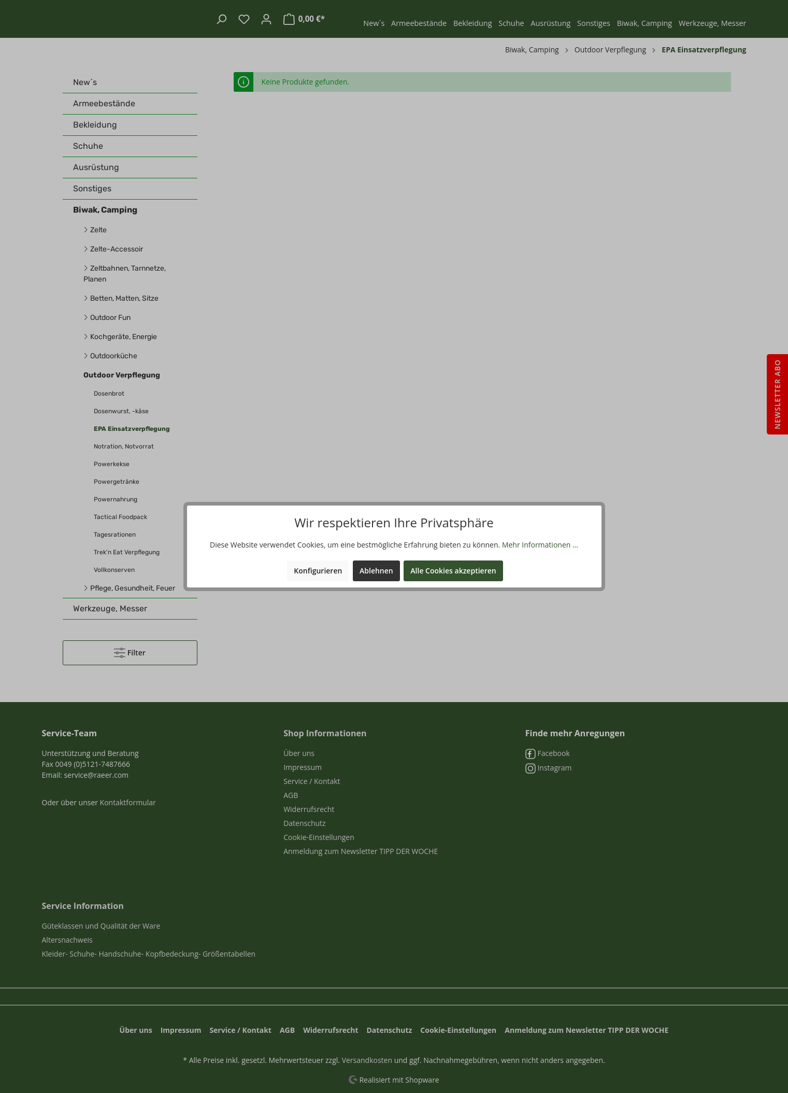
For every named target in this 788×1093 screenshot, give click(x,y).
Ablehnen (376, 571)
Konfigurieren (318, 571)
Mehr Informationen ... (540, 545)
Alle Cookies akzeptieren (453, 571)
